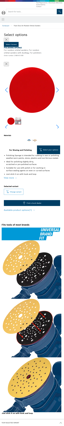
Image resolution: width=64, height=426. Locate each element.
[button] (57, 90)
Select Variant (11, 44)
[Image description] (11, 121)
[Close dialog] (6, 64)
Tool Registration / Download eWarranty (49, 3)
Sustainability (40, 4)
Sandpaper (5, 25)
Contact (38, 6)
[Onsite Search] (59, 11)
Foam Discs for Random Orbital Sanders (27, 25)
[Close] (6, 40)
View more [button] (9, 177)
